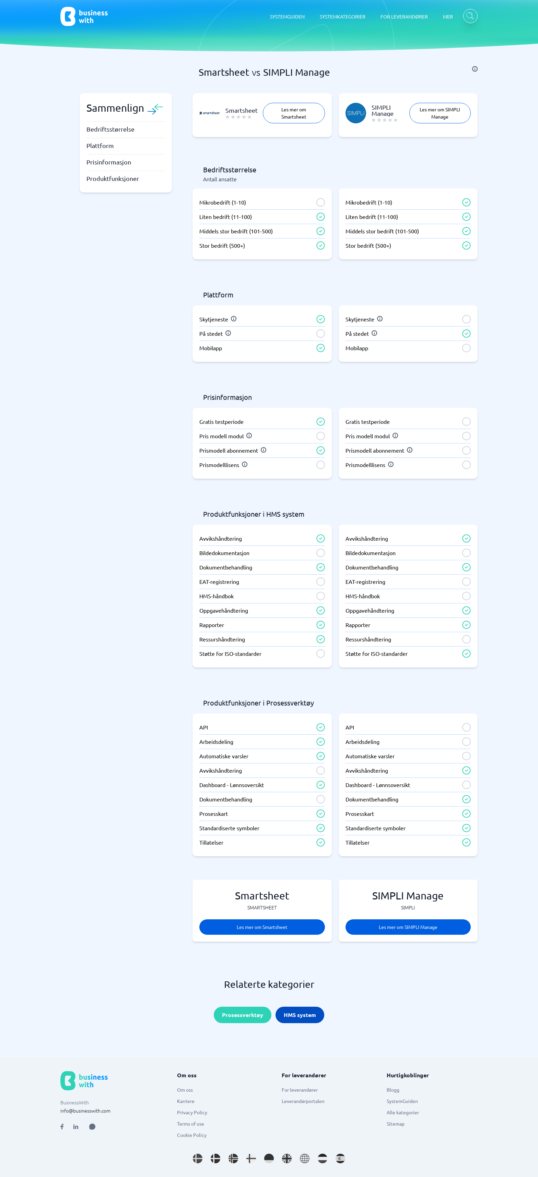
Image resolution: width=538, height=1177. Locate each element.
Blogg (393, 1090)
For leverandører (300, 1090)
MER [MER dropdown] (448, 16)
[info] (475, 69)
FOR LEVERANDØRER (404, 16)
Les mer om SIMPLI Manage (440, 113)
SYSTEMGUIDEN (287, 16)
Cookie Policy (192, 1135)
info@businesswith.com (85, 1110)
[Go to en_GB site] (287, 1158)
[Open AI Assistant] (92, 1127)
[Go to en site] (304, 1158)
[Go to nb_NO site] (233, 1158)
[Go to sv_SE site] (197, 1158)
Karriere (186, 1101)
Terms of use (190, 1123)
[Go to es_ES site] (340, 1158)
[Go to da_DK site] (215, 1158)
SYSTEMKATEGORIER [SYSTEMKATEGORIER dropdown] (342, 16)
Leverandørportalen (303, 1101)
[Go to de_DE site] (269, 1158)
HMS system (300, 1014)
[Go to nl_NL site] (322, 1158)
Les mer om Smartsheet (293, 113)
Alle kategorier (403, 1112)
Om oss (185, 1090)
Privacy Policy (192, 1112)
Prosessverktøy (242, 1014)
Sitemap (396, 1123)
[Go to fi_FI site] (251, 1158)
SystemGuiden (402, 1101)
